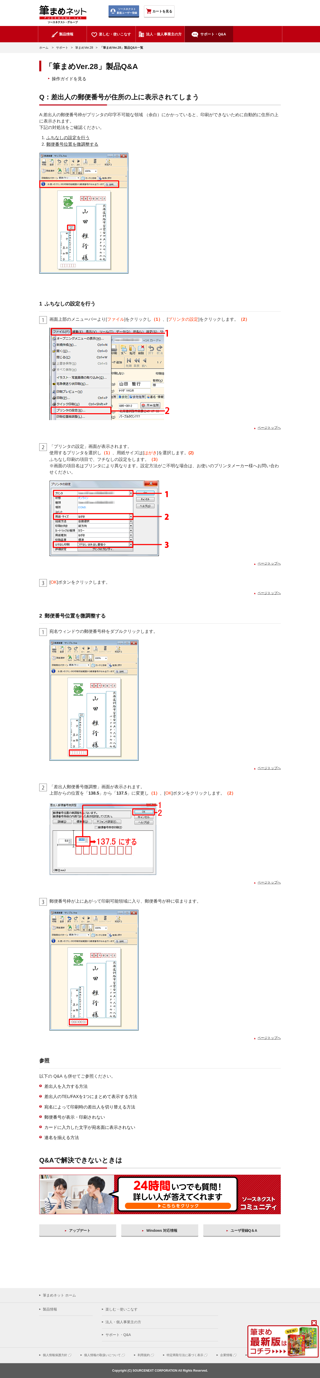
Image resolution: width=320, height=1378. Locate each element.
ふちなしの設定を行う (68, 137)
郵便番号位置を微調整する (72, 144)
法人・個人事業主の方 (123, 1322)
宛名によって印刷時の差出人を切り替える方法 (89, 1107)
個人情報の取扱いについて (102, 1355)
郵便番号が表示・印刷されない (74, 1117)
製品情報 (50, 1309)
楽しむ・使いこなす (121, 1309)
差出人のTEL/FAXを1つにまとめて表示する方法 (90, 1096)
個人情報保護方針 (55, 1355)
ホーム (43, 47)
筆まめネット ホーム (59, 1295)
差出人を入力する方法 (66, 1086)
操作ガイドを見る (69, 78)
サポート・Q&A (118, 1335)
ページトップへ (269, 428)
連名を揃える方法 (61, 1137)
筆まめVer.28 (84, 47)
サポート (62, 47)
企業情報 (226, 1355)
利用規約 (144, 1355)
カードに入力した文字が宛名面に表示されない (89, 1127)
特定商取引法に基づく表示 (185, 1355)
